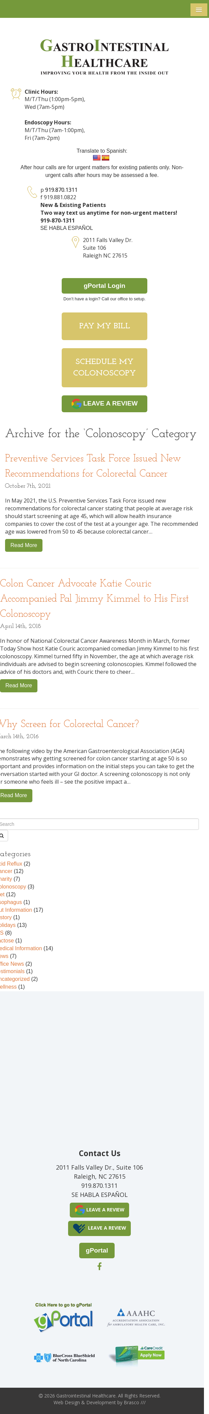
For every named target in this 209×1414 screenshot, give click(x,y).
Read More (23, 545)
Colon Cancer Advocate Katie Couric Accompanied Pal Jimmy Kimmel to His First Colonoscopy (94, 599)
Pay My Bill (104, 326)
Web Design (67, 1402)
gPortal (97, 1250)
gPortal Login (104, 285)
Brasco (135, 1402)
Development (101, 1402)
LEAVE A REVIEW (104, 404)
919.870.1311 (61, 189)
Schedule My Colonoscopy (104, 368)
